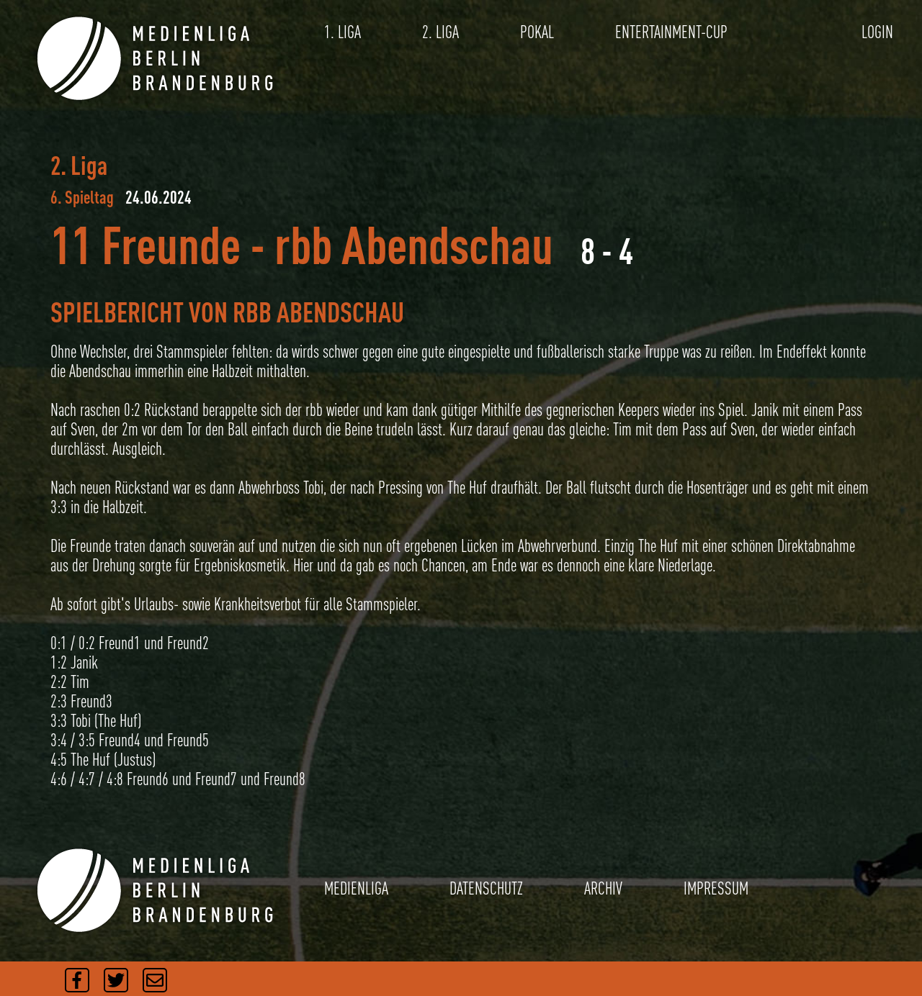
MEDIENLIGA (356, 888)
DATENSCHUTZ (486, 888)
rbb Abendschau (413, 244)
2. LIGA (440, 32)
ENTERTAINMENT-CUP (671, 32)
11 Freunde (145, 244)
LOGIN (877, 32)
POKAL (537, 32)
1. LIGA (342, 32)
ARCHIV (603, 888)
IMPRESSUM (716, 888)
